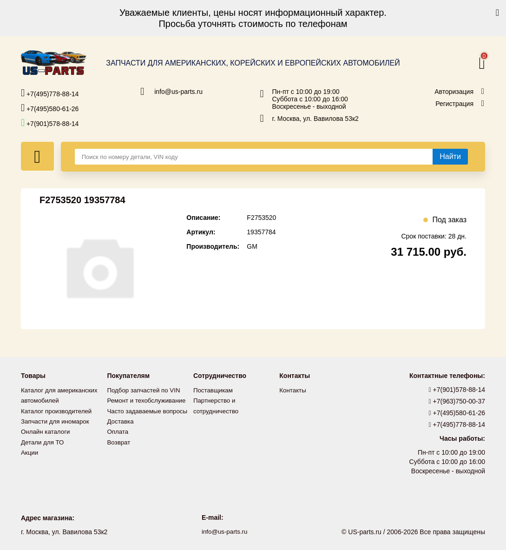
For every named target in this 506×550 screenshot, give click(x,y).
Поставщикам (214, 390)
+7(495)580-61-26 (50, 108)
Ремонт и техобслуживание (148, 400)
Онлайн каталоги (46, 431)
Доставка (121, 420)
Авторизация (453, 91)
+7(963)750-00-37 (457, 401)
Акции (30, 451)
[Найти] (450, 157)
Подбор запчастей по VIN (145, 390)
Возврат (119, 441)
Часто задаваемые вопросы (149, 410)
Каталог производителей (58, 410)
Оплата (118, 431)
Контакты (293, 390)
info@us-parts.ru (178, 91)
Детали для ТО (43, 441)
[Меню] (37, 156)
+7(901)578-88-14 (50, 123)
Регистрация (454, 103)
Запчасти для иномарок (56, 420)
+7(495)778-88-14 (50, 93)
